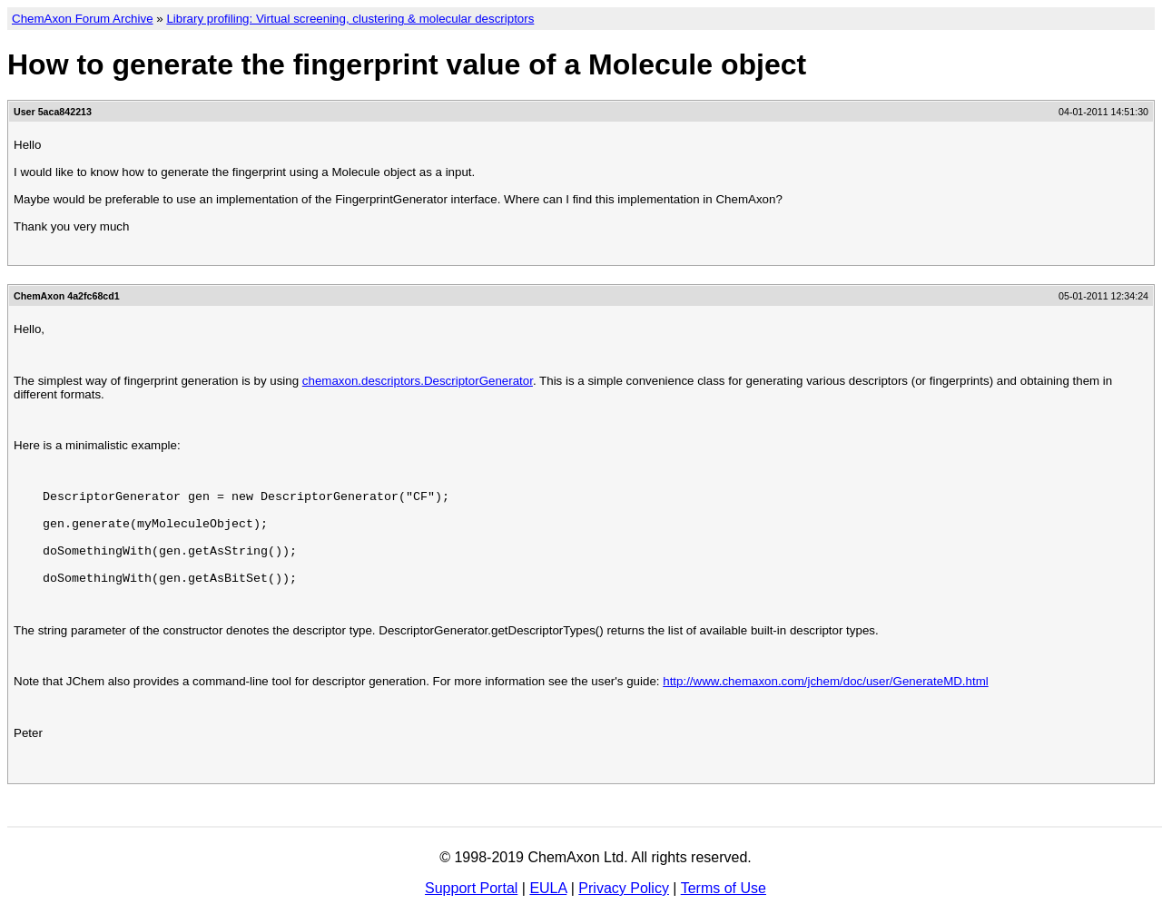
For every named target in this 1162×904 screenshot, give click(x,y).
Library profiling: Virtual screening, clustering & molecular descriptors (350, 18)
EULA (547, 888)
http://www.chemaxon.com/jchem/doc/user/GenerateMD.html (826, 681)
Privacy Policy (623, 888)
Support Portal (471, 888)
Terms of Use (723, 888)
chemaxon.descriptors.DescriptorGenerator (417, 381)
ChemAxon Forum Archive (82, 18)
